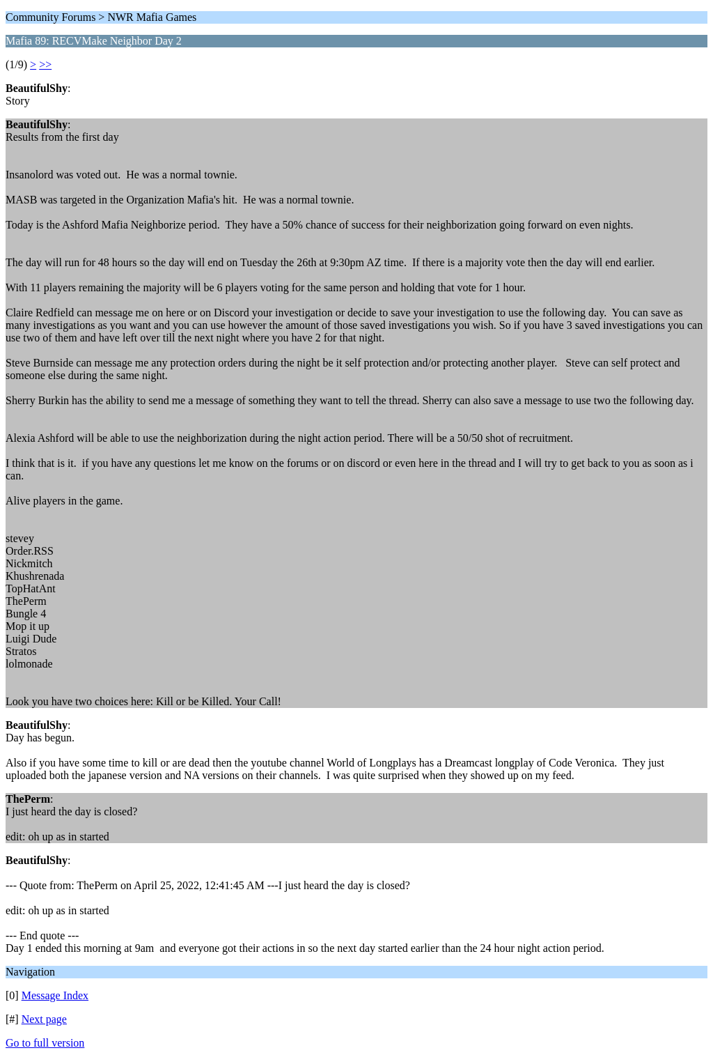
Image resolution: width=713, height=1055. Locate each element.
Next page (44, 1019)
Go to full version (45, 1043)
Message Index (55, 995)
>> (45, 64)
